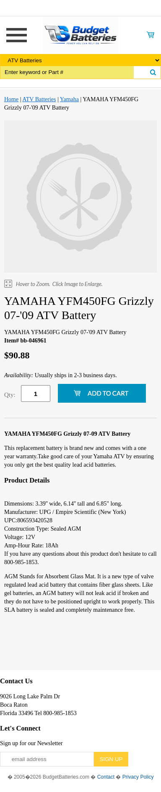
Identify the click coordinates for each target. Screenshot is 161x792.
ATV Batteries (39, 99)
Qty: (10, 394)
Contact (105, 777)
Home (11, 99)
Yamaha (69, 99)
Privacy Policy (138, 777)
